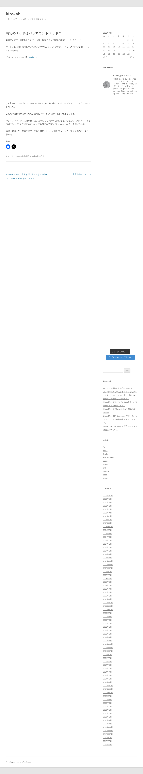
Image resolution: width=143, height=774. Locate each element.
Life (104, 467)
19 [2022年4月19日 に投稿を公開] (109, 50)
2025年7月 (107, 502)
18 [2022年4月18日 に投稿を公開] (104, 50)
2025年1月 (107, 523)
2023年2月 (107, 595)
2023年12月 (108, 561)
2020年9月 (107, 696)
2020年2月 (107, 720)
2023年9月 (107, 571)
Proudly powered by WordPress (18, 762)
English (106, 454)
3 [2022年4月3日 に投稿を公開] (132, 39)
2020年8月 (107, 699)
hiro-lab (13, 13)
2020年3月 (107, 716)
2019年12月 (108, 727)
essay (105, 461)
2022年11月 (108, 606)
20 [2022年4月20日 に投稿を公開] (114, 50)
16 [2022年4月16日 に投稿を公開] (128, 46)
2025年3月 (107, 516)
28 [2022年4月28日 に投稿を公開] (119, 53)
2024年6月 (107, 540)
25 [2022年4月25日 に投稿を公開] (104, 53)
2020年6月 (107, 706)
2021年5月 (107, 668)
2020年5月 (107, 710)
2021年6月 (107, 665)
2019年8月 (107, 741)
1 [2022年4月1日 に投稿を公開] (123, 39)
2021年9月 (107, 654)
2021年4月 (107, 672)
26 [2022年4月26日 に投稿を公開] (109, 53)
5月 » (132, 57)
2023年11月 (108, 564)
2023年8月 (107, 575)
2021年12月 (108, 644)
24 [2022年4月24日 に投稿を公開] (133, 50)
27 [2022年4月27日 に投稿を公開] (114, 53)
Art (104, 447)
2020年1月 (107, 723)
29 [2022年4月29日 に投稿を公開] (124, 53)
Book (105, 450)
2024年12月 (108, 526)
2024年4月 (107, 547)
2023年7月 (107, 578)
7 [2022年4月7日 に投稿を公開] (118, 43)
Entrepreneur (109, 457)
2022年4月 (107, 630)
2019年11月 (108, 730)
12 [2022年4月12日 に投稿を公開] (109, 46)
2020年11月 (108, 689)
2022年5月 (107, 627)
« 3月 (105, 57)
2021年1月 (107, 682)
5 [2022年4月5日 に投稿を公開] (108, 43)
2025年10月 (108, 495)
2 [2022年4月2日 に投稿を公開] (127, 39)
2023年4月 (107, 589)
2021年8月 (107, 658)
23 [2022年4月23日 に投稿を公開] (128, 50)
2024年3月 (107, 550)
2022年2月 (107, 637)
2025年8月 (107, 499)
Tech (105, 474)
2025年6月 (107, 506)
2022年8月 (107, 616)
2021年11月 (108, 647)
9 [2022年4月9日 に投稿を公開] (127, 43)
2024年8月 (107, 533)
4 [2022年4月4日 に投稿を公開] (103, 43)
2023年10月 (108, 568)
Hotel (105, 464)
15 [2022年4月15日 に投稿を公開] (124, 46)
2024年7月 (107, 537)
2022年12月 (108, 602)
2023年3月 (107, 592)
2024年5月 (107, 544)
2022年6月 (107, 623)
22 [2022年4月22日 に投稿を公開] (124, 50)
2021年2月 (107, 678)
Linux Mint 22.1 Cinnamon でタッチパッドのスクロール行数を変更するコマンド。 (120, 419)
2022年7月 (107, 620)
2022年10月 (108, 609)
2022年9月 (107, 613)
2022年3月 (107, 633)
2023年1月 (107, 599)
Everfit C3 (32, 57)
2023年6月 (107, 582)
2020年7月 (107, 703)
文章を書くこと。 (82, 174)
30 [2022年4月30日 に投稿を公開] (128, 53)
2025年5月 (107, 509)
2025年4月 (107, 512)
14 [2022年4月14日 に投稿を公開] (119, 46)
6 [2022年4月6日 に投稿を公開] (113, 43)
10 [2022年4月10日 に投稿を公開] (133, 43)
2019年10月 (108, 734)
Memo (19, 156)
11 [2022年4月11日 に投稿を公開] (104, 46)
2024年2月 (107, 554)
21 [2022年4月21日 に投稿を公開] (119, 50)
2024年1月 (107, 557)
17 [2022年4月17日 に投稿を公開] (133, 46)
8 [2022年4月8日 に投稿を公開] (123, 43)
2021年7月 (107, 661)
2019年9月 (107, 737)
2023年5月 (107, 585)
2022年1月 (107, 640)
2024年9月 (107, 530)
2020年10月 (108, 692)
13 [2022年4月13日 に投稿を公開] (114, 46)
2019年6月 (107, 744)
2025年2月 (107, 519)
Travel (105, 478)
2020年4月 (107, 713)
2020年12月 (108, 685)
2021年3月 (107, 675)
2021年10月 (108, 651)
